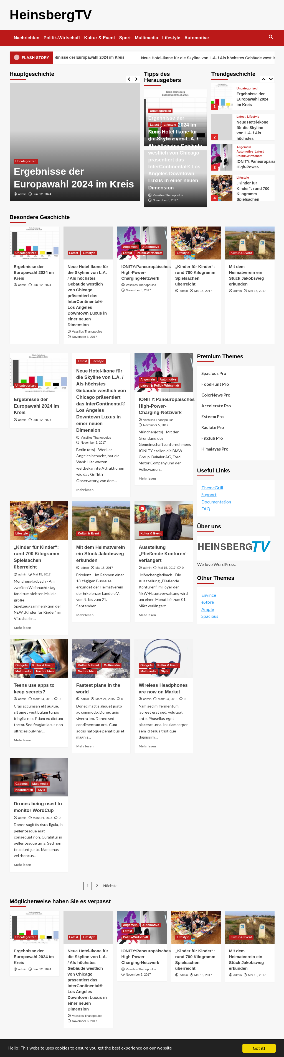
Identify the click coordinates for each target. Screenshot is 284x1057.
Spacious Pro (213, 373)
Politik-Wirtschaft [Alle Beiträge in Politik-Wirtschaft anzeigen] (249, 156)
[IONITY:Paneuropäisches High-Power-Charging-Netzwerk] (221, 157)
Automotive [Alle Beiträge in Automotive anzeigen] (245, 151)
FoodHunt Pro (215, 384)
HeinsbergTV (51, 14)
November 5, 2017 (138, 290)
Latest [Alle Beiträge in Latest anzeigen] (154, 124)
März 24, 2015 (42, 699)
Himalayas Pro (214, 448)
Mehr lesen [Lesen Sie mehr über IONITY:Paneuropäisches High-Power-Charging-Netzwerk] (147, 478)
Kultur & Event (99, 37)
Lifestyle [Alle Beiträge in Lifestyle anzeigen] (170, 124)
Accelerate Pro (216, 405)
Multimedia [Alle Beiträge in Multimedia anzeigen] (23, 671)
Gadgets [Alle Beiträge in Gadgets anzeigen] (22, 665)
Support (209, 494)
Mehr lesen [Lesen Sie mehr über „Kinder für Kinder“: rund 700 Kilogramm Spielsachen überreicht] (22, 628)
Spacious (209, 616)
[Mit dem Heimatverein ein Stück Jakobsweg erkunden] (250, 243)
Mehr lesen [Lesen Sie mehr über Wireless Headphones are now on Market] (147, 746)
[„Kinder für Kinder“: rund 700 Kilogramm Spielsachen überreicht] (221, 188)
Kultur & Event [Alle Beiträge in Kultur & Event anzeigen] (241, 252)
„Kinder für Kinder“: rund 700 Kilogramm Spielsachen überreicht (253, 194)
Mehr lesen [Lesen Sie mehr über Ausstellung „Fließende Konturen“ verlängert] (147, 615)
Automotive (196, 37)
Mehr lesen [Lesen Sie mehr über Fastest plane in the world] (84, 746)
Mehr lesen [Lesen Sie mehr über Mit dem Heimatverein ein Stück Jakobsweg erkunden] (84, 615)
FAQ (205, 508)
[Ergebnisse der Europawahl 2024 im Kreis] (75, 142)
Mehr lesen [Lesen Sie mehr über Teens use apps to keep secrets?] (22, 740)
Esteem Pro (212, 416)
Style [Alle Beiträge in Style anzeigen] (164, 671)
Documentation (216, 501)
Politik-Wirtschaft (62, 37)
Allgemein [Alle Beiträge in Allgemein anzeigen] (244, 147)
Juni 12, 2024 (42, 194)
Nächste (110, 886)
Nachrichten (26, 37)
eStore (207, 602)
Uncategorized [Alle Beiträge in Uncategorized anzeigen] (26, 161)
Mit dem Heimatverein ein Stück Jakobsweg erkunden (100, 554)
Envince (208, 594)
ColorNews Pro (215, 394)
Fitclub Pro (212, 438)
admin (22, 194)
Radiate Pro (212, 427)
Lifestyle (171, 37)
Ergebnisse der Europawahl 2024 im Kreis (95, 58)
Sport (125, 37)
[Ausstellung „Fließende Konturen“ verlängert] (164, 520)
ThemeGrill (212, 487)
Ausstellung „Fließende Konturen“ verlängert (163, 554)
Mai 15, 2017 (203, 290)
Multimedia (146, 37)
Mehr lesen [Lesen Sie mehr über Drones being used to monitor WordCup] (22, 865)
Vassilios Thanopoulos (168, 195)
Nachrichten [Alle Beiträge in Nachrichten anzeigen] (45, 671)
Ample (207, 609)
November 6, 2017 (165, 200)
